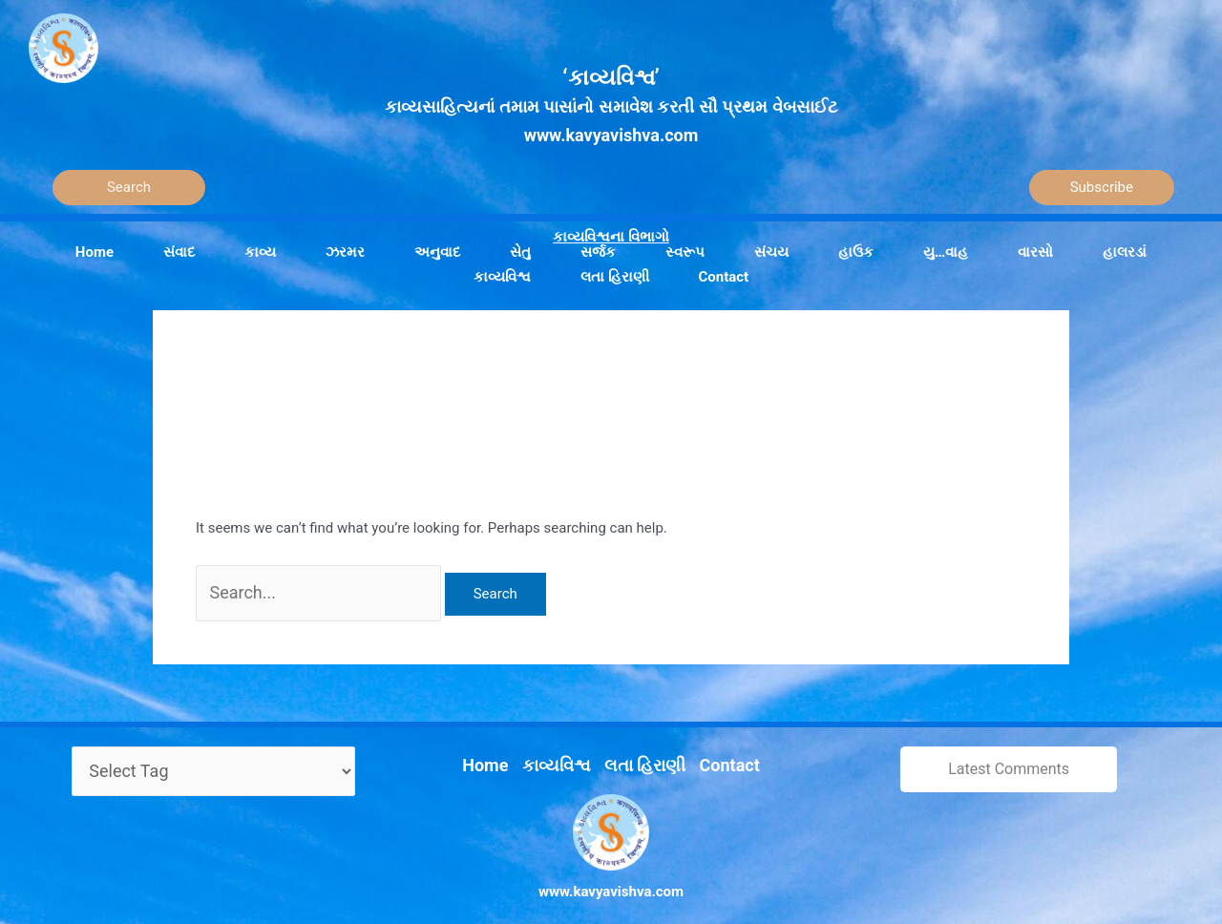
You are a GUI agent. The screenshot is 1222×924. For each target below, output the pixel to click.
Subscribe (1101, 187)
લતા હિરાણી (640, 748)
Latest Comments (1008, 759)
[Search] (129, 187)
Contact (714, 748)
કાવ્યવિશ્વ (563, 748)
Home (501, 748)
